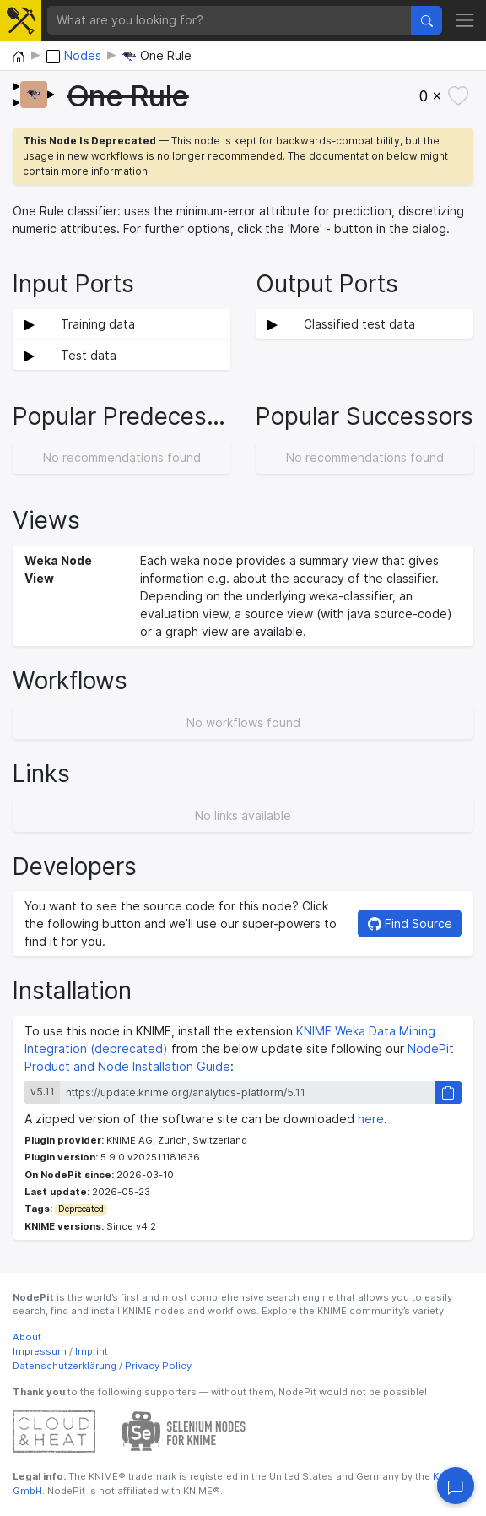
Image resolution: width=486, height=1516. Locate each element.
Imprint (91, 1351)
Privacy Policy (158, 1366)
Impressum (40, 1351)
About (27, 1337)
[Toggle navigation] (465, 20)
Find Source (410, 923)
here (371, 1118)
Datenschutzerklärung (64, 1366)
